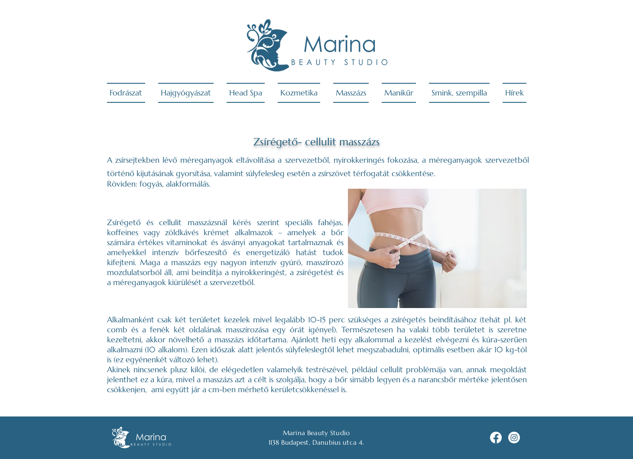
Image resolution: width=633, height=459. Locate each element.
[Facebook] (496, 437)
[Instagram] (514, 437)
